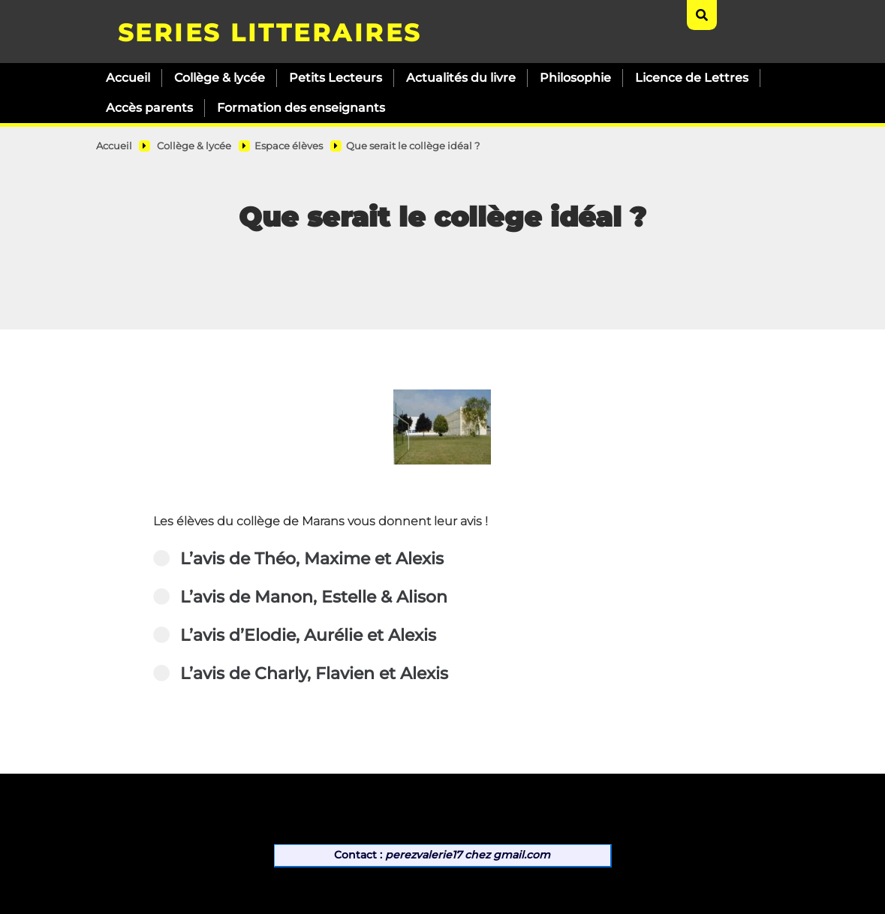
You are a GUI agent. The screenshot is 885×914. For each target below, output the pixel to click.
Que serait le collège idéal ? (413, 146)
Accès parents (149, 108)
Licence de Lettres (691, 78)
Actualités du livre (461, 78)
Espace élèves (288, 146)
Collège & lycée (219, 78)
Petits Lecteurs (335, 78)
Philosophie (575, 78)
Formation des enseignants (301, 108)
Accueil (128, 78)
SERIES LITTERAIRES (270, 32)
